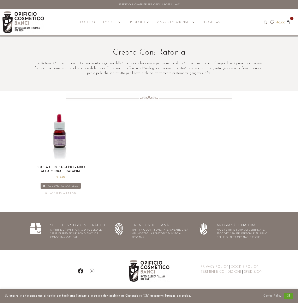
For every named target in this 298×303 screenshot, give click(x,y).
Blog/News (211, 22)
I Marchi (111, 22)
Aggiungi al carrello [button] (63, 186)
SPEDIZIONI (254, 272)
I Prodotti (138, 22)
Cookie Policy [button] (272, 295)
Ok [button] (288, 295)
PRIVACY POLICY (214, 267)
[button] (265, 22)
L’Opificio (87, 22)
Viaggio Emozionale (175, 22)
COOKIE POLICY (244, 267)
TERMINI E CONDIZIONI (221, 272)
